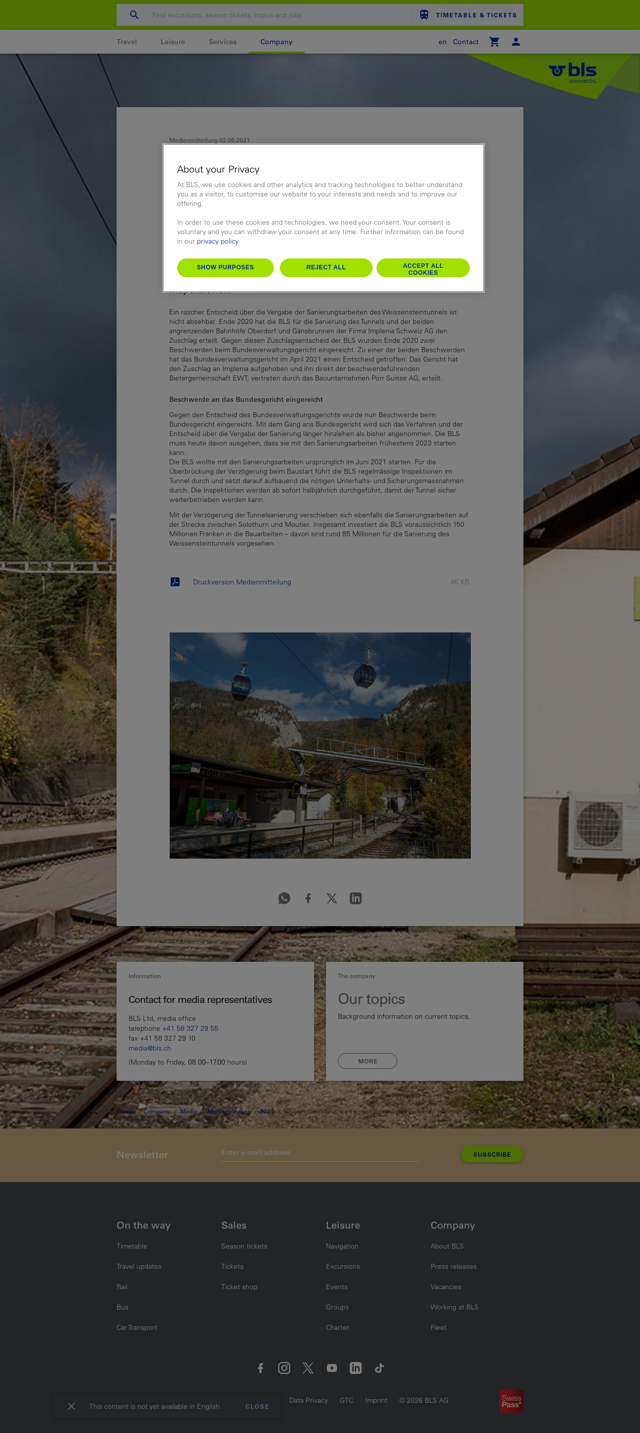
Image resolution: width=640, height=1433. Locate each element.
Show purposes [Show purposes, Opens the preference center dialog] (225, 267)
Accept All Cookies (423, 269)
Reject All (326, 267)
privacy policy (217, 241)
